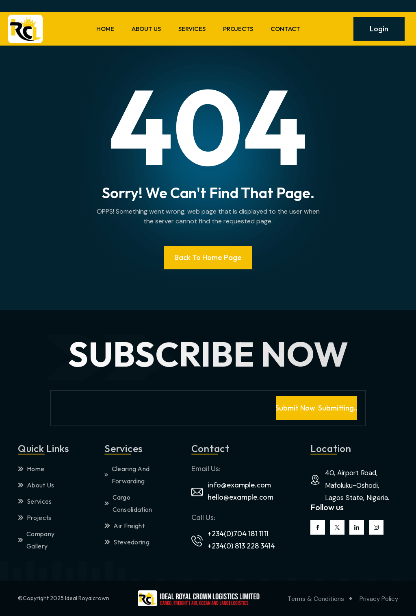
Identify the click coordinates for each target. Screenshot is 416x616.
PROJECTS (238, 29)
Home (31, 469)
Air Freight (124, 526)
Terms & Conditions (316, 599)
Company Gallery (36, 540)
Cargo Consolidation (128, 503)
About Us (36, 485)
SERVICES (192, 29)
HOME (105, 29)
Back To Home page (208, 257)
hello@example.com (240, 497)
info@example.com (239, 484)
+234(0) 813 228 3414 (241, 545)
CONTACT (285, 29)
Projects (35, 517)
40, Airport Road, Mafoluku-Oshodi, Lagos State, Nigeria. (357, 485)
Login (379, 28)
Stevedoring (127, 542)
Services (35, 501)
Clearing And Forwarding (127, 475)
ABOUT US (146, 29)
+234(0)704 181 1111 (238, 533)
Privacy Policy (379, 599)
